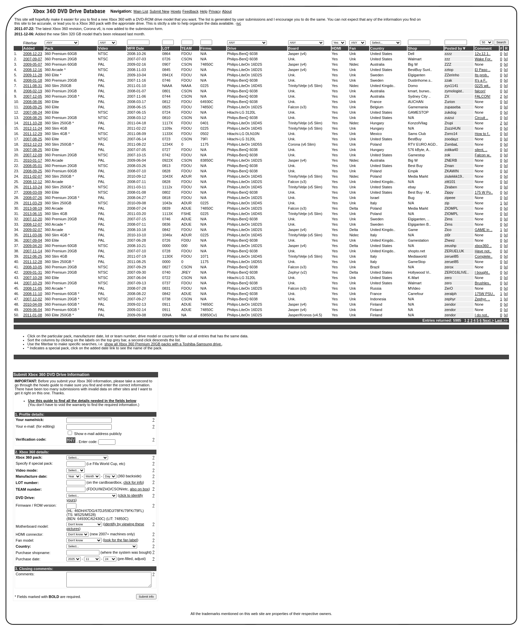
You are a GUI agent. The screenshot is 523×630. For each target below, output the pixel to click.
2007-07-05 (136, 150)
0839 (166, 208)
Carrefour (415, 294)
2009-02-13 (136, 304)
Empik (413, 171)
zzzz (448, 54)
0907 (166, 64)
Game (413, 230)
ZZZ (448, 64)
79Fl (203, 139)
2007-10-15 (136, 155)
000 (184, 246)
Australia (377, 64)
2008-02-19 (32, 91)
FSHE (186, 214)
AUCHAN (415, 102)
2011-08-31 (32, 86)
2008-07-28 (136, 288)
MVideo (414, 288)
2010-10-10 (136, 235)
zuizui (449, 118)
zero (448, 278)
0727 (166, 150)
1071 (204, 256)
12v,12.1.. (483, 54)
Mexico (376, 134)
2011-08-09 (136, 134)
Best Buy (415, 166)
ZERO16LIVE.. (457, 272)
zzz (447, 59)
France (376, 102)
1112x (167, 187)
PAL (101, 64)
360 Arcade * (55, 70)
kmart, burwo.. (419, 91)
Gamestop (416, 155)
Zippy (449, 192)
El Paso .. (482, 70)
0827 (166, 267)
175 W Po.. (484, 192)
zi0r (448, 235)
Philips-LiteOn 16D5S (244, 144)
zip (447, 203)
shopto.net (416, 251)
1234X (167, 144)
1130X (167, 256)
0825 (166, 107)
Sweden (377, 75)
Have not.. (483, 251)
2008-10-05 (32, 267)
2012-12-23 (32, 144)
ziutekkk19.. (454, 176)
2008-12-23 (32, 54)
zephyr (450, 299)
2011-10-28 (32, 123)
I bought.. (482, 272)
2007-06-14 (136, 139)
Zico (448, 230)
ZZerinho (452, 75)
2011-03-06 (32, 235)
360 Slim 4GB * (57, 134)
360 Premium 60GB (61, 54)
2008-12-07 (32, 224)
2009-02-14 (136, 310)
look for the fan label (120, 540)
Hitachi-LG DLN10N (243, 134)
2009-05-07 (32, 64)
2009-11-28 (32, 75)
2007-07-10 (136, 251)
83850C (206, 160)
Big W (413, 64)
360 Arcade (54, 160)
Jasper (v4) (297, 54)
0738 (166, 299)
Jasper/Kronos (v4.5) (305, 315)
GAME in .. (483, 230)
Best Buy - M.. (419, 192)
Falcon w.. (483, 155)
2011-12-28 (32, 262)
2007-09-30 (136, 272)
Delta (353, 208)
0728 (166, 251)
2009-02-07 (32, 230)
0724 (166, 112)
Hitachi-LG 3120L (241, 112)
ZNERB (451, 160)
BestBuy (415, 139)
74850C (206, 64)
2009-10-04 (136, 75)
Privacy (215, 11)
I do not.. (482, 315)
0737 (166, 283)
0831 (166, 288)
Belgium (377, 107)
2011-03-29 (32, 203)
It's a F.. (481, 80)
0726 (166, 59)
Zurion (450, 102)
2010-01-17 (32, 160)
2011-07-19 (136, 256)
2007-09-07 (32, 59)
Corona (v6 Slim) (302, 144)
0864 (166, 54)
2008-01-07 (136, 91)
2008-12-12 (32, 182)
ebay (412, 187)
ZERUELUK (454, 251)
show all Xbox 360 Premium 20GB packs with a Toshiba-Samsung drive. (163, 344)
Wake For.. (483, 59)
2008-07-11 (136, 182)
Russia (376, 288)
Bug (411, 198)
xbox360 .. (483, 246)
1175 (204, 144)
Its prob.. (482, 75)
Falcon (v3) (297, 107)
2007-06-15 (136, 112)
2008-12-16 (32, 70)
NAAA (167, 86)
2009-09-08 (136, 315)
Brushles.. (483, 283)
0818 (166, 198)
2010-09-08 (136, 203)
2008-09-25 (32, 107)
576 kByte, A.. (419, 150)
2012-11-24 (32, 128)
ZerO (449, 288)
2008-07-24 (136, 208)
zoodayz (451, 139)
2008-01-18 (32, 80)
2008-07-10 (136, 171)
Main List (140, 11)
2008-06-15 (136, 107)
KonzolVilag (417, 123)
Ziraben (451, 187)
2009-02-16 (136, 64)
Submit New (159, 11)
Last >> (501, 320)
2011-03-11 (136, 187)
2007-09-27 (136, 299)
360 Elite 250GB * (59, 315)
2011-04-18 (136, 123)
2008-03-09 (32, 192)
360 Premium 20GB (61, 59)
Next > (488, 320)
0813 (166, 166)
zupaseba (453, 107)
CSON (186, 59)
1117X (167, 123)
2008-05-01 (32, 166)
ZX (447, 96)
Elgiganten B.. (419, 224)
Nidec (354, 64)
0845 (166, 70)
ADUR (186, 176)
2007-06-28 (136, 240)
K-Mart (413, 278)
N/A (203, 54)
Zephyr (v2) (297, 272)
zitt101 (450, 182)
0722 (166, 278)
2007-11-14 (32, 251)
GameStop (417, 262)
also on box (139, 489)
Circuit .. (481, 118)
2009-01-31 (32, 272)
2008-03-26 (136, 166)
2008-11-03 (136, 70)
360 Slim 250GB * (59, 123)
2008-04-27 (136, 198)
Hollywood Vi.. (419, 272)
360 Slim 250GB (58, 86)
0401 (204, 123)
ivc (238, 23)
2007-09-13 (136, 283)
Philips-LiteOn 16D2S (244, 64)
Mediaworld (417, 256)
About (227, 11)
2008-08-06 (32, 102)
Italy (373, 203)
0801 (166, 91)
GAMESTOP (418, 112)
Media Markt (418, 176)
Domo (413, 86)
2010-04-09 (32, 304)
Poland (376, 144)
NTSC (103, 54)
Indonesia (378, 299)
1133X (167, 134)
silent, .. (481, 150)
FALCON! (482, 96)
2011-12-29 (32, 134)
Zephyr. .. (482, 299)
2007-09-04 (32, 240)
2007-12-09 (32, 155)
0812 (166, 102)
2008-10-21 (136, 246)
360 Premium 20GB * (62, 96)
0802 (166, 192)
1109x (167, 128)
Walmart (415, 59)
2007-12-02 (32, 299)
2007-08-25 (32, 139)
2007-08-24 (32, 112)
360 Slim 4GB (56, 128)
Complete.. (483, 256)
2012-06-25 (32, 256)
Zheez (450, 240)
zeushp (450, 246)
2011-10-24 (32, 187)
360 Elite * (53, 75)
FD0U (186, 240)
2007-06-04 (136, 278)
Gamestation (418, 240)
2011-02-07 (32, 176)
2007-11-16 (136, 80)
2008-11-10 (32, 294)
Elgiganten (416, 75)
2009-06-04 (136, 160)
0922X (167, 160)
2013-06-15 (32, 214)
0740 (166, 272)
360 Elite (52, 102)
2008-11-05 (32, 288)
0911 (166, 304)
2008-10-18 (136, 230)
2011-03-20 (136, 214)
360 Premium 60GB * (62, 294)
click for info (133, 482)
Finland (376, 304)
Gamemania (418, 107)
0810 (166, 118)
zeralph (451, 294)
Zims (449, 219)
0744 (166, 96)
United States (381, 54)
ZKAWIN (452, 171)
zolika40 (451, 150)
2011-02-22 (136, 128)
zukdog (450, 112)
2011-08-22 (136, 144)
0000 (166, 246)
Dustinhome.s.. (420, 80)
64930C (206, 102)
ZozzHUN (453, 128)
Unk (352, 54)
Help (203, 11)
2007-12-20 (32, 219)
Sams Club (417, 134)
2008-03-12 (136, 118)
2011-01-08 (32, 315)
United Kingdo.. (382, 86)
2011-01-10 (136, 86)
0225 (204, 86)
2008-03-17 (136, 102)
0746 (166, 80)
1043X (167, 176)
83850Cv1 (208, 315)
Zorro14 (451, 134)
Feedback (190, 11)
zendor (450, 304)
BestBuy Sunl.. (420, 70)
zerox (449, 267)
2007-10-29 (32, 283)
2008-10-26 (136, 54)
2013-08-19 (32, 208)
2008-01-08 (136, 192)
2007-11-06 (136, 96)
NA (410, 310)
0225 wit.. (482, 86)
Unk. (292, 59)
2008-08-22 (136, 294)
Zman (449, 166)
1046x (167, 235)
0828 (166, 171)
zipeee (450, 198)
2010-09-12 (136, 176)
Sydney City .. (419, 96)
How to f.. (482, 134)
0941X (167, 75)
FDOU (186, 54)
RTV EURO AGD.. (423, 144)
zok (447, 155)
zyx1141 (451, 86)
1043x (167, 203)
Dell (411, 54)
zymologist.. (454, 91)
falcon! (480, 91)
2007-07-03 (136, 59)
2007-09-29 (136, 267)
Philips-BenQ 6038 (242, 54)
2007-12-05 (32, 96)
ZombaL (451, 144)
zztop (449, 70)
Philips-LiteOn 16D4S (244, 86)
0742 (166, 155)
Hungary (377, 123)
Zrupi (449, 123)
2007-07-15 (136, 219)
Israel (374, 198)
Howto (176, 11)
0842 (166, 230)
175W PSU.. (485, 294)
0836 (166, 224)
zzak (448, 80)
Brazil (375, 267)
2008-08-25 (32, 118)
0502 (204, 134)
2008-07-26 (32, 198)
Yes (335, 54)
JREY (186, 272)
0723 (166, 139)
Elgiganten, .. (418, 219)
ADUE (186, 208)
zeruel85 (452, 256)
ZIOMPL (451, 208)
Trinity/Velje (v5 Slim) (305, 86)
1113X (167, 214)
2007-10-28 (32, 278)
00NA (166, 315)
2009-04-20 (32, 246)
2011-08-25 (136, 262)
